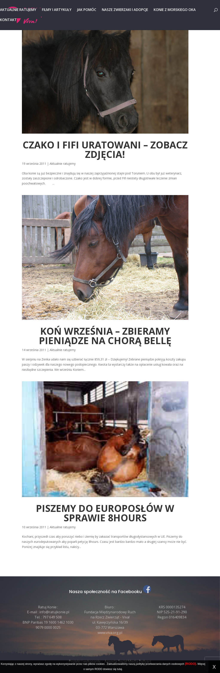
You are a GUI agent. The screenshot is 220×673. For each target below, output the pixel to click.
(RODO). (191, 663)
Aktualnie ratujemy (18, 10)
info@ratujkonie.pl (54, 612)
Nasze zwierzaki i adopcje (125, 10)
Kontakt (8, 20)
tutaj (119, 669)
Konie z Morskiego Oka (175, 10)
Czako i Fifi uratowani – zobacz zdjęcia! (105, 149)
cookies (100, 663)
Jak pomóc (86, 10)
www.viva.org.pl (110, 632)
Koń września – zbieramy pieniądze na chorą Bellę (105, 336)
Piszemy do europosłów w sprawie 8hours (105, 513)
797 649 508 (52, 617)
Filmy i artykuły (57, 10)
